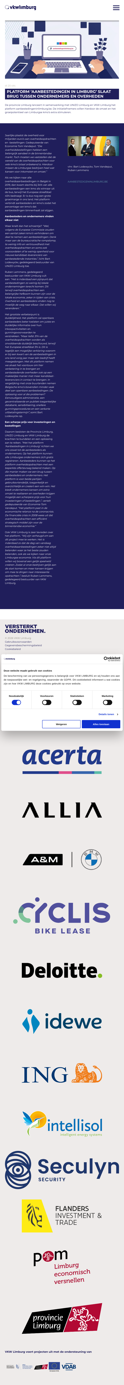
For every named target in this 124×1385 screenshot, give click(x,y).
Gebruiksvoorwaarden (18, 641)
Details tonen (106, 714)
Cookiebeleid (13, 649)
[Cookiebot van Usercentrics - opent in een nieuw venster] (106, 659)
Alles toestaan (101, 724)
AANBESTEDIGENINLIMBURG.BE (88, 181)
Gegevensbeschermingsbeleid (23, 645)
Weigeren (61, 724)
